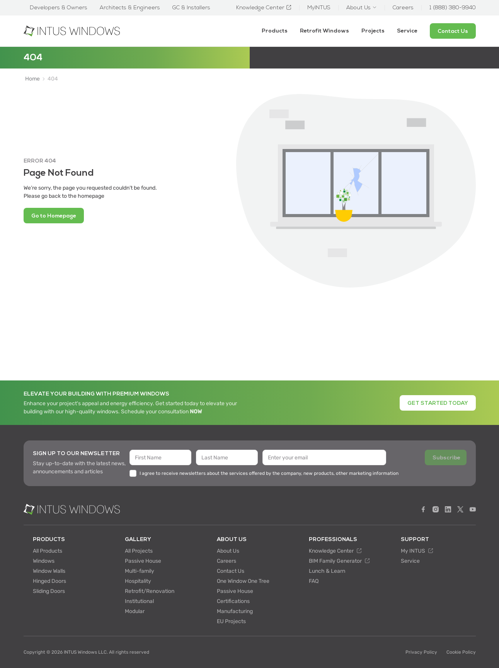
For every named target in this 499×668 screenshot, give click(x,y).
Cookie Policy (461, 652)
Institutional (139, 601)
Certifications (233, 601)
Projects (373, 30)
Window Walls (49, 571)
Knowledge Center (335, 551)
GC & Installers (191, 7)
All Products (47, 551)
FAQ (313, 581)
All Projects (139, 551)
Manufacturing (235, 611)
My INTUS (417, 551)
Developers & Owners (58, 7)
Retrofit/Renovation (149, 591)
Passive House (143, 561)
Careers (226, 561)
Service (407, 30)
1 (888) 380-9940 (452, 7)
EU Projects (231, 621)
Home (32, 79)
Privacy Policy (421, 652)
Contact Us (230, 571)
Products (275, 30)
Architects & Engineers (130, 7)
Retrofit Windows (324, 30)
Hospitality (138, 581)
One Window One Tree (243, 581)
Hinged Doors (49, 581)
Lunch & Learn (327, 571)
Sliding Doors (49, 591)
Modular (135, 611)
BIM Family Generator (339, 561)
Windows (43, 561)
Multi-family (139, 571)
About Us (228, 551)
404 (53, 79)
